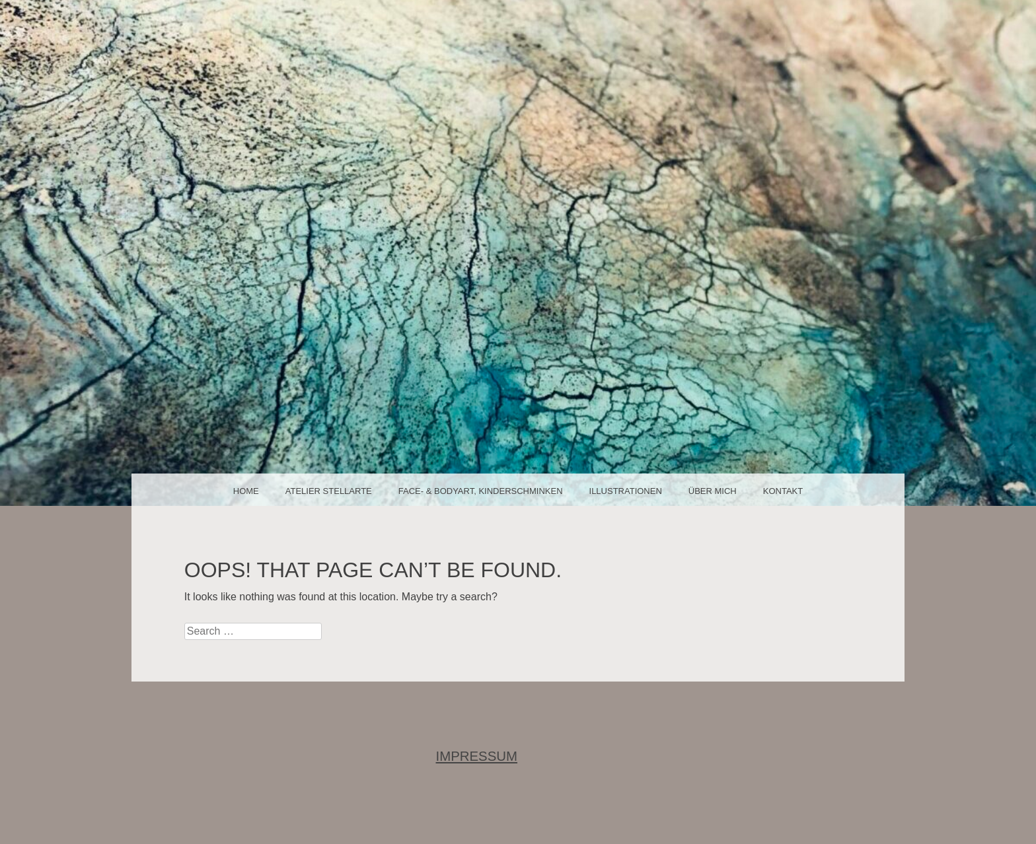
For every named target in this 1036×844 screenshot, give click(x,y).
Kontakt (783, 491)
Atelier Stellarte (328, 491)
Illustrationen (625, 491)
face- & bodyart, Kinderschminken (480, 491)
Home (246, 491)
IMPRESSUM (477, 756)
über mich (712, 491)
